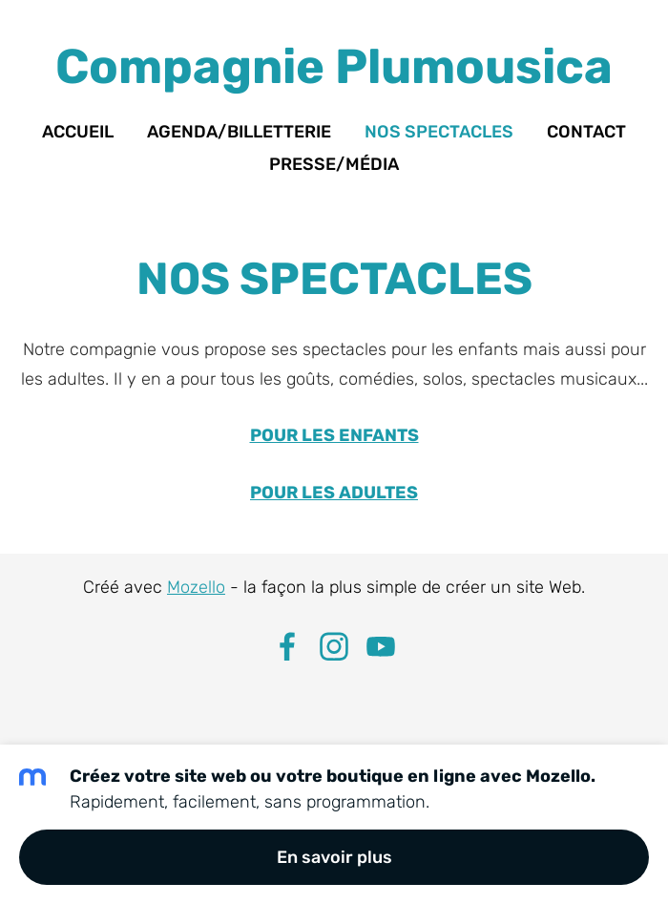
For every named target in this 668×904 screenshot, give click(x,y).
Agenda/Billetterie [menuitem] (239, 131)
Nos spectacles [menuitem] (439, 131)
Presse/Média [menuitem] (334, 164)
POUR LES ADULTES (334, 492)
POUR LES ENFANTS (334, 435)
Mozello (196, 587)
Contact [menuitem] (586, 131)
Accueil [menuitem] (78, 131)
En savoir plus (334, 857)
